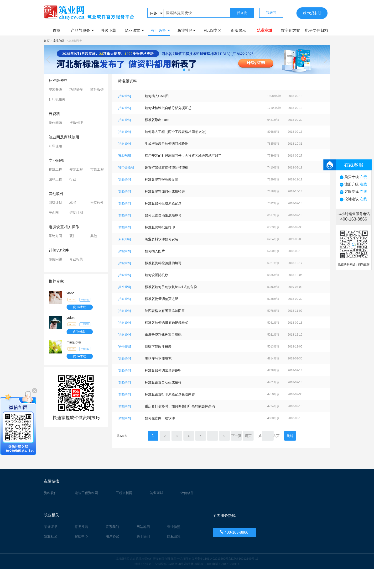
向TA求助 (79, 307)
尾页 (248, 436)
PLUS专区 (212, 30)
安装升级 (55, 89)
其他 (93, 236)
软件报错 (97, 89)
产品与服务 (82, 30)
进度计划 (76, 212)
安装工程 (76, 169)
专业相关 (76, 259)
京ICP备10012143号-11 (243, 558)
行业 (72, 179)
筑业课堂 (134, 30)
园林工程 (55, 179)
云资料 (54, 114)
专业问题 (56, 160)
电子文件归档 (316, 30)
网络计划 (55, 203)
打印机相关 (57, 99)
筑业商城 (264, 30)
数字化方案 (290, 30)
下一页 (236, 436)
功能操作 (76, 89)
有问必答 (160, 30)
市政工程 (97, 169)
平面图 (54, 212)
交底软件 (97, 203)
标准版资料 (58, 81)
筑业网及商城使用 (64, 137)
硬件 (72, 236)
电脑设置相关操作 (64, 227)
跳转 (290, 436)
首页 (56, 30)
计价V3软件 (59, 250)
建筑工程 (55, 169)
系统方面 (55, 236)
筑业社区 (186, 30)
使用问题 (55, 259)
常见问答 (59, 40)
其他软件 (56, 194)
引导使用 (55, 146)
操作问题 (55, 123)
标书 (72, 203)
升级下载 (108, 30)
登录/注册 (312, 13)
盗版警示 (238, 30)
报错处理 (76, 123)
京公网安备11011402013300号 (208, 558)
